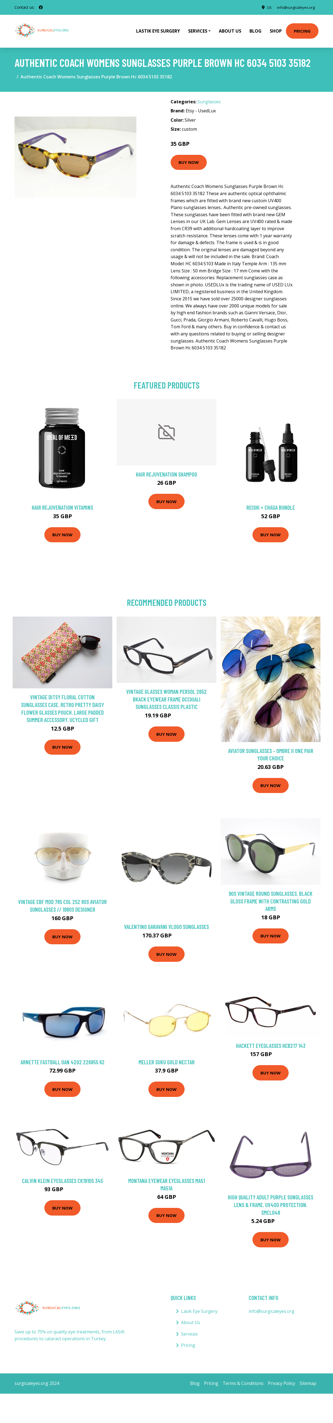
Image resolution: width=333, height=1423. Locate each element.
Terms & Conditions (243, 1379)
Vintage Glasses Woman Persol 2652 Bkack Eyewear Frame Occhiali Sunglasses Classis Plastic (166, 695)
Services (189, 1330)
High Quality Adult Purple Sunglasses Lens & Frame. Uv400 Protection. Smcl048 (270, 1201)
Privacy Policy (281, 1379)
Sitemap (308, 1379)
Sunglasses (209, 98)
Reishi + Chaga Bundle (270, 503)
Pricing (302, 29)
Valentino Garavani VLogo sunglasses (166, 922)
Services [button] (197, 29)
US (266, 7)
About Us (230, 29)
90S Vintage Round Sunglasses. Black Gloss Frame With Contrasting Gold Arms (270, 897)
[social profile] (41, 7)
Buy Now (189, 158)
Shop (276, 29)
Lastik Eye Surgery (158, 29)
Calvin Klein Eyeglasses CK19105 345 (62, 1176)
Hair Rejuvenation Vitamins (62, 503)
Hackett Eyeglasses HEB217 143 (270, 1041)
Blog (255, 29)
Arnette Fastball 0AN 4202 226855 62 (63, 1058)
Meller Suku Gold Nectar (167, 1058)
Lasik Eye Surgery (199, 1307)
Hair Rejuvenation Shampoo (166, 470)
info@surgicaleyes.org (294, 7)
